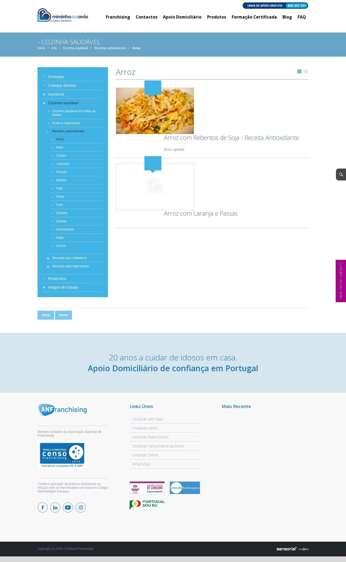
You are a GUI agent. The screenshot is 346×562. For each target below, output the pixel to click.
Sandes (61, 223)
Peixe (60, 198)
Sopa (59, 239)
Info (54, 50)
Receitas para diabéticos (69, 260)
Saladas (61, 215)
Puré (59, 207)
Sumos (61, 248)
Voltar (46, 317)
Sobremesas (65, 231)
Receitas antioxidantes (110, 50)
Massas (61, 174)
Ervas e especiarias (66, 125)
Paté (59, 190)
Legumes (62, 165)
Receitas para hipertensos (70, 268)
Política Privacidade (79, 550)
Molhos (61, 182)
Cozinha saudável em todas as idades (73, 115)
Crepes (61, 157)
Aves (59, 149)
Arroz (136, 50)
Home (63, 317)
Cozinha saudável (75, 50)
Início (41, 50)
